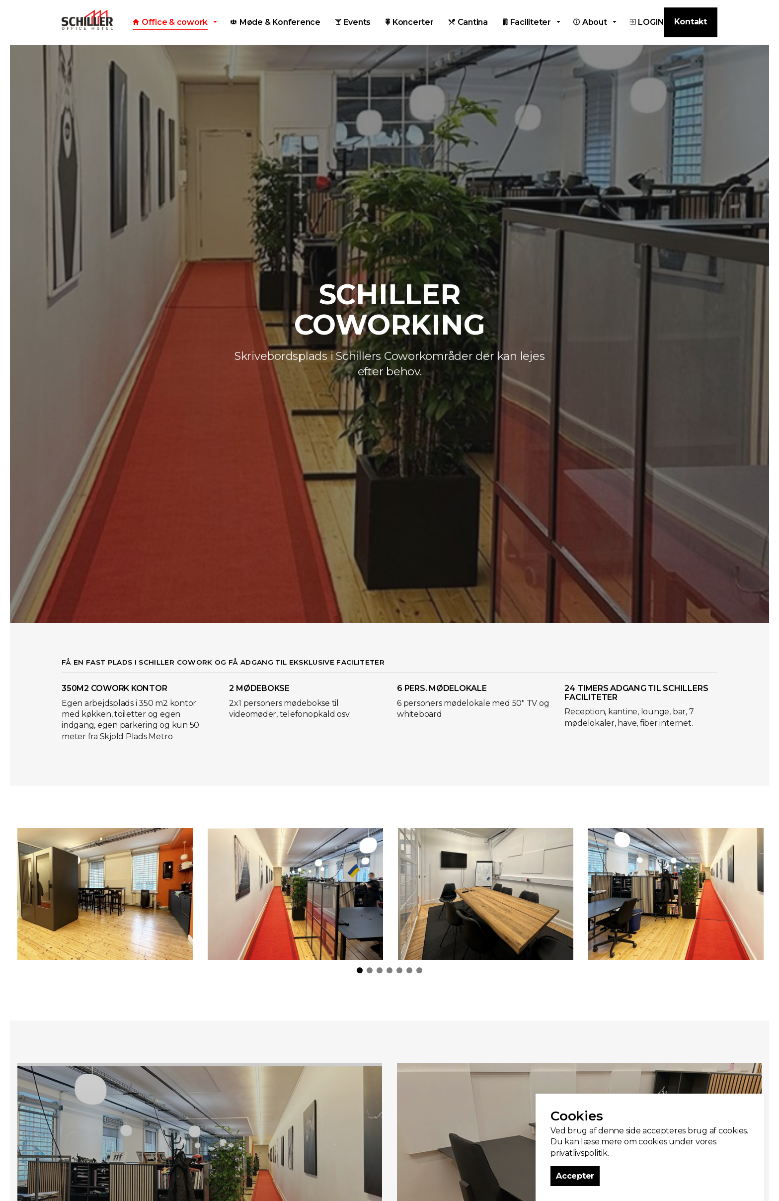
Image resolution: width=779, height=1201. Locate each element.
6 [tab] (409, 970)
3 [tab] (380, 970)
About (590, 22)
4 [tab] (389, 970)
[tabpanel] (105, 894)
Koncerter (410, 22)
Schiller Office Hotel (87, 20)
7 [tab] (419, 970)
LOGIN (647, 22)
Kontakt (690, 21)
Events (353, 22)
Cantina (468, 22)
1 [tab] (360, 970)
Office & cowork (170, 22)
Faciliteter (527, 22)
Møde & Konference (275, 22)
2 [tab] (370, 970)
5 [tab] (399, 970)
